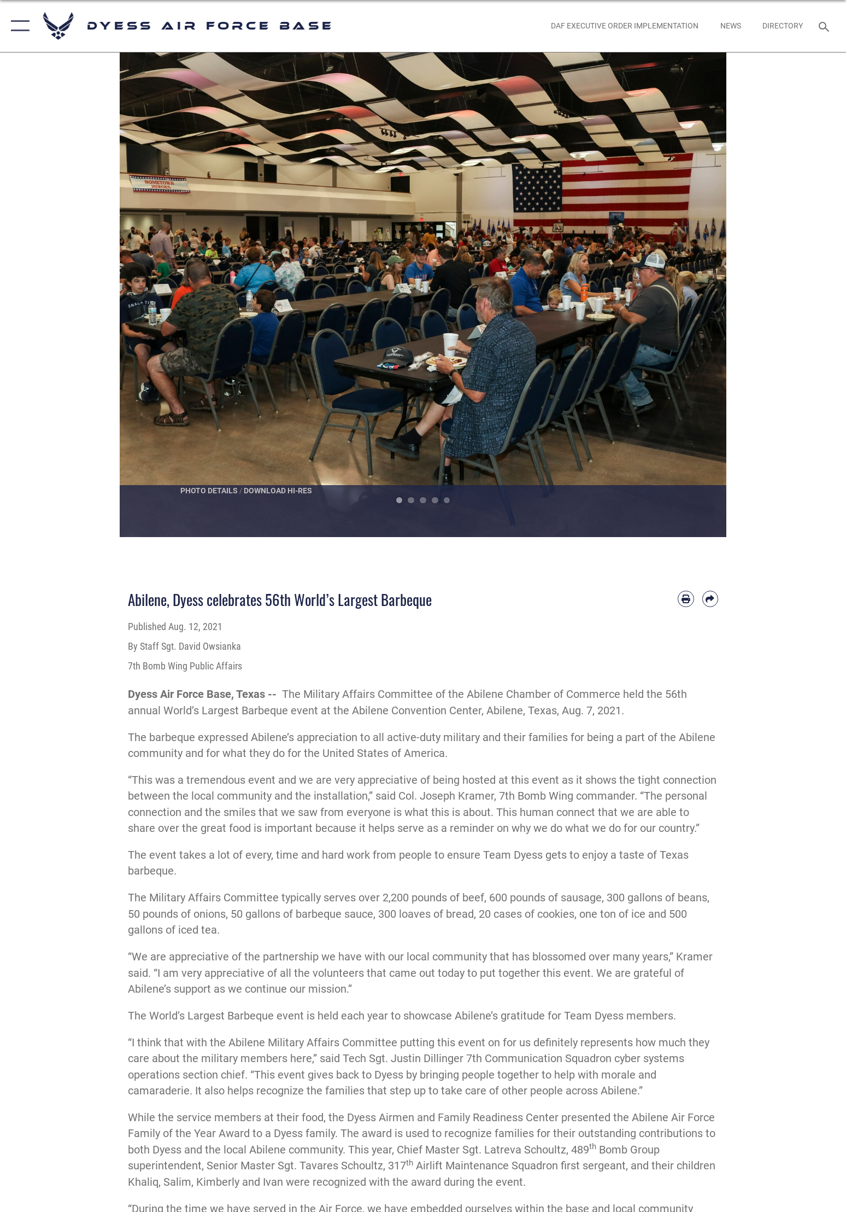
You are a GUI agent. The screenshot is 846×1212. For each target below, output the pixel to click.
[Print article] (686, 599)
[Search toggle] (825, 26)
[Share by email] (710, 599)
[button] (18, 26)
